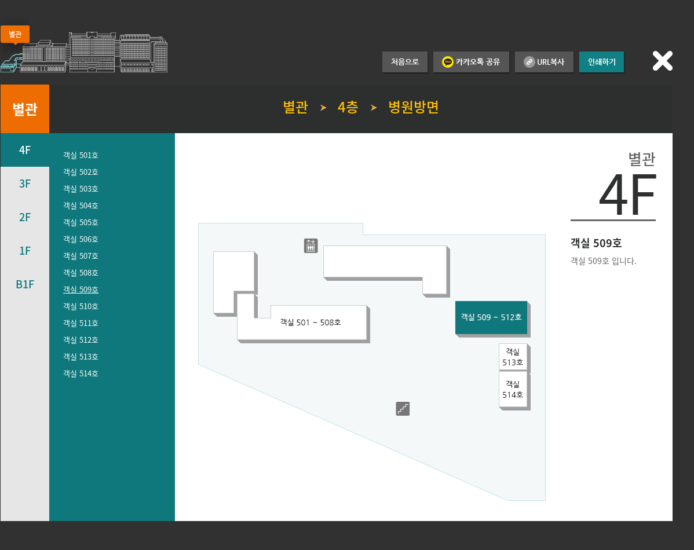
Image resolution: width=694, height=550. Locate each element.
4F (25, 149)
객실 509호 (80, 289)
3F (25, 183)
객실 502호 (80, 171)
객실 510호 (80, 306)
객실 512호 (80, 339)
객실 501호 (80, 155)
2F (25, 217)
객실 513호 (80, 356)
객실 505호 (80, 222)
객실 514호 (80, 373)
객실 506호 (80, 238)
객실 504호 (80, 205)
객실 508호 (80, 272)
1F (25, 250)
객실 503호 (80, 188)
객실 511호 (80, 322)
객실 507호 (80, 255)
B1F (25, 284)
